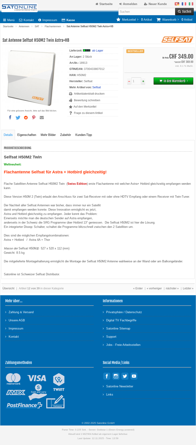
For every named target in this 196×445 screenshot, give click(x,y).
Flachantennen (53, 26)
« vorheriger (154, 288)
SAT (37, 26)
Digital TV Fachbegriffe (119, 320)
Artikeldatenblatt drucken (89, 93)
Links (108, 394)
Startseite (8, 26)
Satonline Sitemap (116, 328)
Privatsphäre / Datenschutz (122, 312)
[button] (10, 117)
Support (109, 336)
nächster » (172, 288)
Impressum (47, 20)
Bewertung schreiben (87, 100)
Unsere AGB (15, 320)
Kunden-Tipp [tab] (83, 135)
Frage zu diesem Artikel (88, 113)
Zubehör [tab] (65, 135)
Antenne (113, 261)
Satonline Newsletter (118, 386)
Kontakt (26, 20)
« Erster (138, 288)
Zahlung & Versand (19, 312)
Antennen (24, 26)
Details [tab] (8, 135)
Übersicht (8, 288)
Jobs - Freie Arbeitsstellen (121, 345)
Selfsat (96, 87)
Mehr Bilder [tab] (48, 135)
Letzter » (188, 288)
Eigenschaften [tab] (26, 135)
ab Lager (97, 50)
